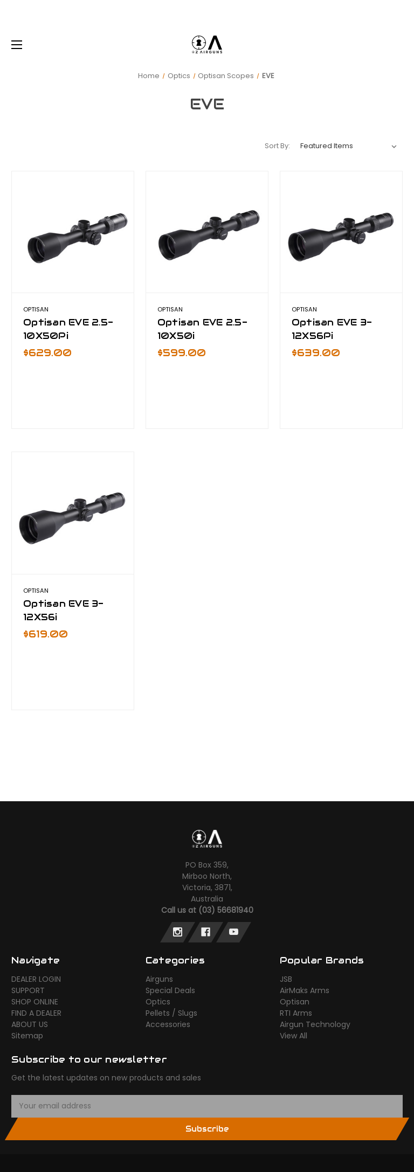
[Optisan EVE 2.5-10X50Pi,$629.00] (73, 232)
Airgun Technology (315, 1024)
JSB (286, 979)
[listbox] (349, 146)
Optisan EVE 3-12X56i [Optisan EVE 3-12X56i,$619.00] (63, 610)
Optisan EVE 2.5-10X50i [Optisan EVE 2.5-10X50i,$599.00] (202, 329)
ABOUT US (29, 1024)
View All (293, 1035)
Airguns (159, 979)
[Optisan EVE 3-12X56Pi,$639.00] (341, 232)
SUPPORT (28, 990)
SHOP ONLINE (34, 1001)
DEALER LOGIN (36, 979)
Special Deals (170, 990)
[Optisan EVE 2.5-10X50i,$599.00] (207, 232)
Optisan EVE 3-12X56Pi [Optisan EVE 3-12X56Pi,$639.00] (332, 329)
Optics (158, 1001)
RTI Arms (296, 1013)
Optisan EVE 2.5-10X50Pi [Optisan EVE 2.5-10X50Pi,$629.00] (68, 329)
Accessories (168, 1024)
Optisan (294, 1001)
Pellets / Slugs (171, 1013)
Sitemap (27, 1035)
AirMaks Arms (304, 990)
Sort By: (277, 146)
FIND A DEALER (36, 1013)
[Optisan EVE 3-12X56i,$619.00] (73, 513)
